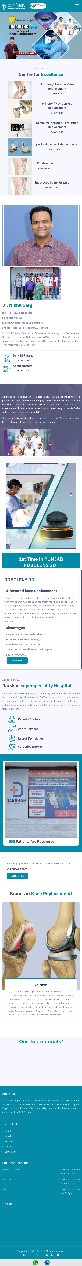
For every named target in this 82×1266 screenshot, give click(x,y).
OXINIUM (41, 985)
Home (7, 1130)
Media (7, 1146)
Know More (56, 94)
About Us (9, 1136)
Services (8, 1141)
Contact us (17, 876)
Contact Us (10, 1151)
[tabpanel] (41, 1066)
